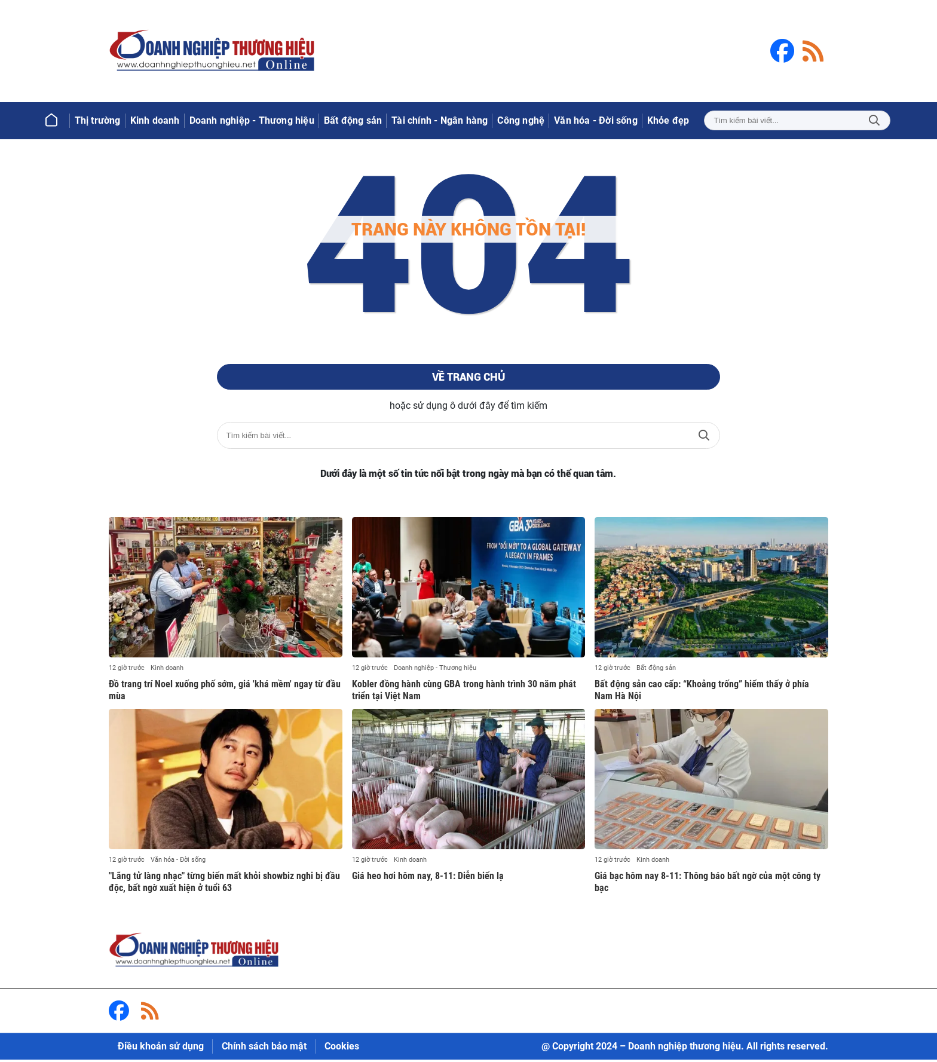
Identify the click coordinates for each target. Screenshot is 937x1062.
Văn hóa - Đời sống (178, 862)
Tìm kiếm (874, 120)
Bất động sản (656, 670)
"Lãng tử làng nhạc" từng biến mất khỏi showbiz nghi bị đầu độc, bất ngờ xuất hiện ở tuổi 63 (224, 884)
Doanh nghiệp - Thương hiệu (435, 670)
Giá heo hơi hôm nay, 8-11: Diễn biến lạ (428, 878)
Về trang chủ (468, 378)
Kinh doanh (167, 670)
